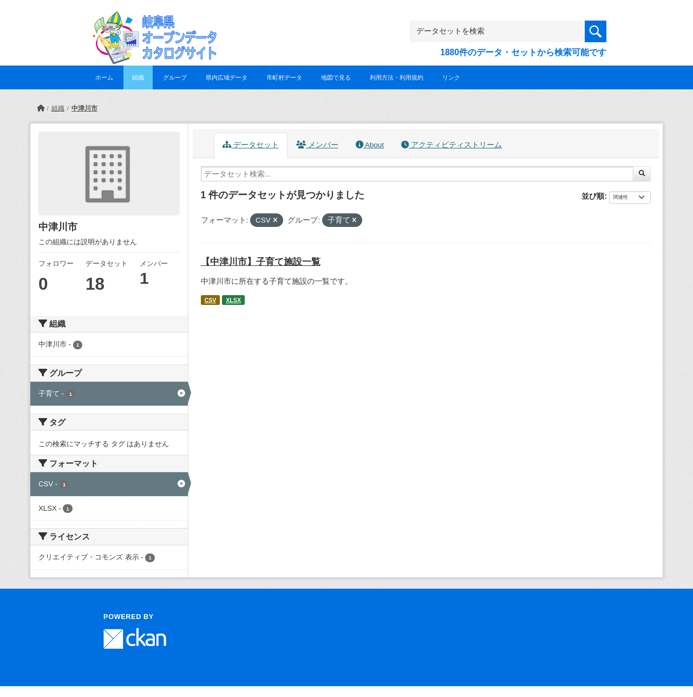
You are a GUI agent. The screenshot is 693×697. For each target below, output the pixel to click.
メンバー (317, 145)
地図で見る (336, 77)
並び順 (592, 196)
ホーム (104, 77)
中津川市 (84, 108)
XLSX (233, 300)
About (370, 145)
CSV (210, 300)
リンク (451, 77)
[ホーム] (40, 108)
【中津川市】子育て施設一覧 (261, 262)
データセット (251, 145)
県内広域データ (226, 77)
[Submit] (642, 173)
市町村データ (284, 77)
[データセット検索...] (417, 173)
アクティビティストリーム (451, 145)
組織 (138, 77)
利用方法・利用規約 (396, 77)
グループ (175, 77)
